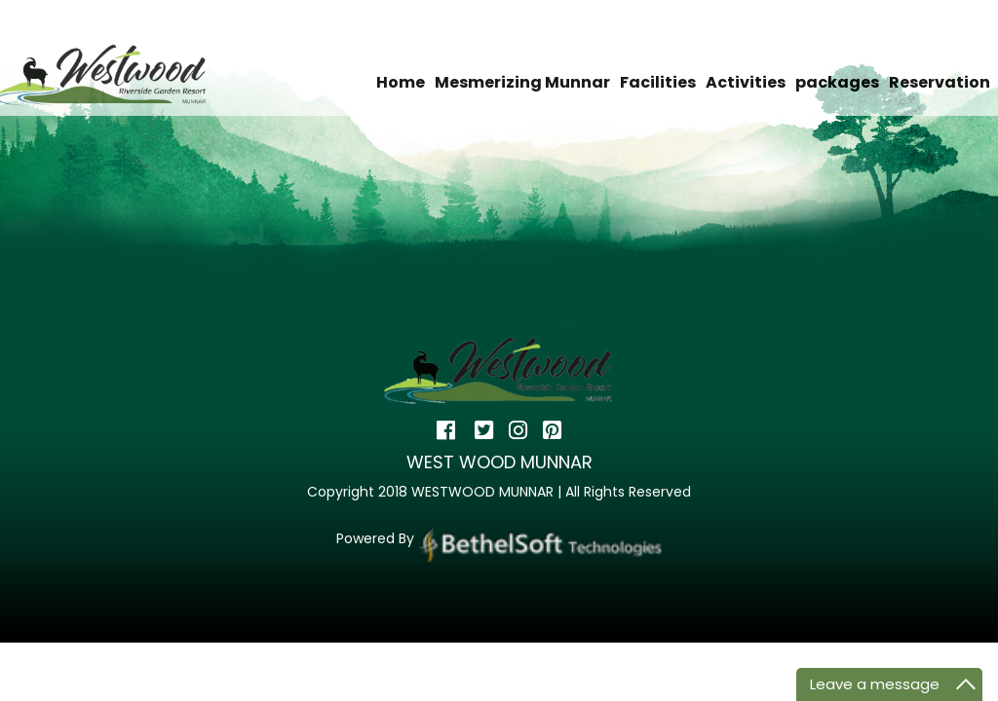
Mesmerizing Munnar (522, 82)
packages (837, 82)
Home (400, 82)
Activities (746, 82)
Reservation (939, 82)
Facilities (658, 82)
